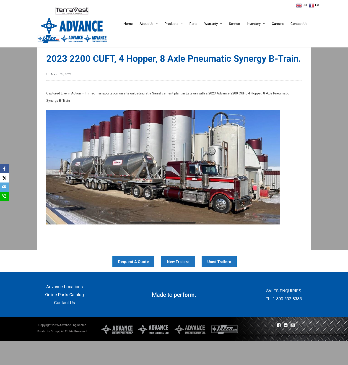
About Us (146, 24)
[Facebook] (4, 168)
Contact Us (299, 24)
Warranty (211, 24)
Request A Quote (134, 261)
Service (234, 24)
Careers (278, 24)
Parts (193, 24)
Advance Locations (64, 287)
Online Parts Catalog (64, 295)
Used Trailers (222, 261)
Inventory (254, 24)
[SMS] (4, 196)
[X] (4, 177)
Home (128, 24)
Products (171, 24)
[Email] (4, 187)
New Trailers (180, 261)
